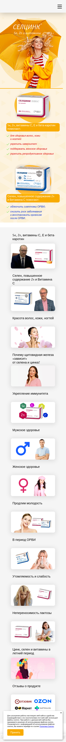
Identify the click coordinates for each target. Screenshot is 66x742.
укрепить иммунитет (23, 144)
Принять (15, 732)
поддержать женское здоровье (28, 149)
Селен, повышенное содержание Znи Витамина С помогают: (30, 198)
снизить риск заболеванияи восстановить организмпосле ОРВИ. (26, 215)
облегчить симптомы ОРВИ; (27, 207)
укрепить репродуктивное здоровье (32, 154)
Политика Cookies (47, 726)
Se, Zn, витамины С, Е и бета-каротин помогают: (31, 127)
